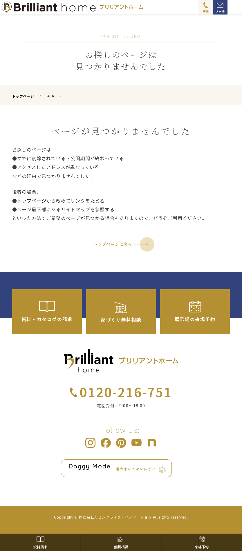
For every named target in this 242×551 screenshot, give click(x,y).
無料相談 (121, 547)
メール (220, 11)
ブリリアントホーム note (152, 443)
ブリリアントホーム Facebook (106, 443)
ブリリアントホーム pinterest (121, 443)
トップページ (31, 200)
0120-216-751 (126, 391)
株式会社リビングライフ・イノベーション (115, 516)
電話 (206, 11)
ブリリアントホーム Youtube (136, 443)
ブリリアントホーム (121, 360)
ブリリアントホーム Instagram (90, 443)
